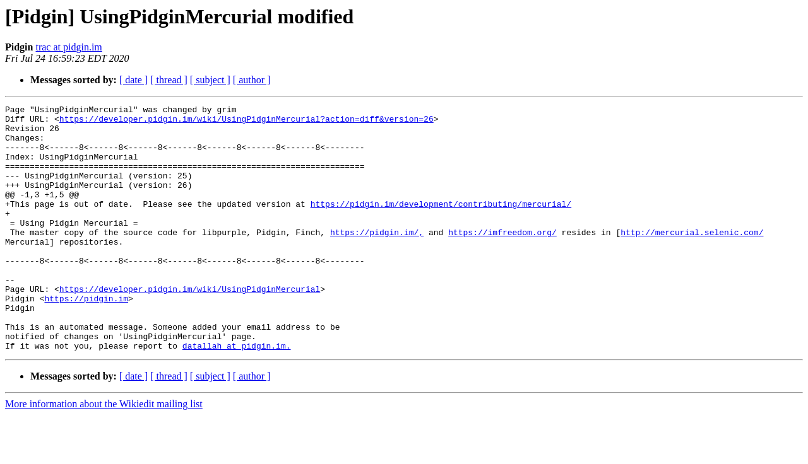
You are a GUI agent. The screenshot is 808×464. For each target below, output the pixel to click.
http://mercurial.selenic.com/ (692, 258)
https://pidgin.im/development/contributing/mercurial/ (441, 224)
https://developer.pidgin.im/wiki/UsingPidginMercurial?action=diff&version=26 (246, 122)
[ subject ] (210, 79)
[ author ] (252, 79)
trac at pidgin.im (68, 47)
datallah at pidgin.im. (236, 394)
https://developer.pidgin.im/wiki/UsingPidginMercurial (189, 326)
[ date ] (133, 79)
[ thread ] (168, 79)
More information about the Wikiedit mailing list (104, 453)
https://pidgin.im (86, 338)
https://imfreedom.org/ (502, 258)
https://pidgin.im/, (377, 258)
